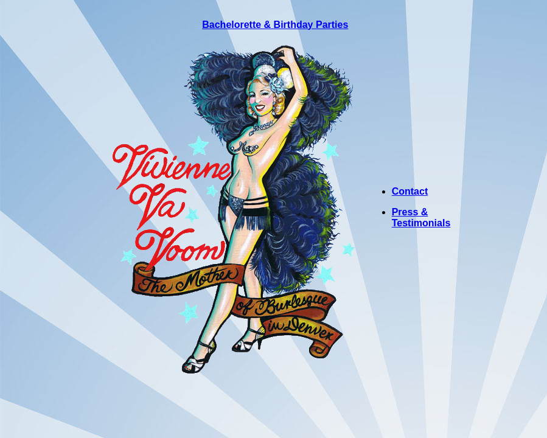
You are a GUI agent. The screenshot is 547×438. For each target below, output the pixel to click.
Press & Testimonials (421, 217)
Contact (410, 191)
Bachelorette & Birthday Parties (275, 24)
